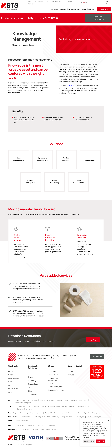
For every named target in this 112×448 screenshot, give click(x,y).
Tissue (56, 9)
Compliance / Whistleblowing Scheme (53, 380)
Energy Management (78, 183)
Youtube (71, 375)
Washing (26, 400)
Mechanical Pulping (71, 400)
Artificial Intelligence (30, 183)
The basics (20, 425)
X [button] (108, 421)
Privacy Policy (53, 375)
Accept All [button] (101, 441)
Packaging (62, 9)
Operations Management (42, 161)
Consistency (91, 9)
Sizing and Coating (65, 413)
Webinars (31, 4)
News (70, 1)
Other (30, 387)
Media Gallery (13, 389)
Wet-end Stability (47, 406)
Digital (84, 9)
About (30, 1)
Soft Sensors (42, 425)
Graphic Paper (71, 9)
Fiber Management (33, 406)
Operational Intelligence (23, 403)
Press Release (13, 378)
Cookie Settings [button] (89, 441)
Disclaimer (52, 371)
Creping (71, 406)
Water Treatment (22, 421)
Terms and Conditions (56, 390)
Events (10, 385)
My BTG (107, 2)
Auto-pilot (51, 425)
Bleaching (34, 400)
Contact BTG (104, 9)
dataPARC (72, 86)
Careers (41, 1)
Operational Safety (83, 406)
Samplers (36, 429)
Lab (78, 9)
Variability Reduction (66, 161)
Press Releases (56, 1)
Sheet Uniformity (61, 406)
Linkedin (71, 371)
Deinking (59, 400)
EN (85, 2)
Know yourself (30, 425)
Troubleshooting (90, 162)
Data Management (18, 161)
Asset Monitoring (54, 183)
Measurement (25, 429)
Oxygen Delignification (47, 400)
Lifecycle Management (48, 429)
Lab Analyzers (77, 413)
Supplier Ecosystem (55, 387)
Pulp (51, 9)
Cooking (18, 400)
